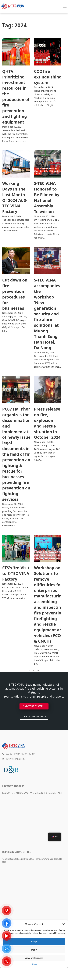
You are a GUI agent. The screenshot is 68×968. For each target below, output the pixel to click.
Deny (34, 949)
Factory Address (13, 786)
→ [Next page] (38, 670)
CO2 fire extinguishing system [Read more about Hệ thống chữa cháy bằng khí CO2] (48, 76)
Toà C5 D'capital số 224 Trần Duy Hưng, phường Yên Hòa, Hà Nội (32, 860)
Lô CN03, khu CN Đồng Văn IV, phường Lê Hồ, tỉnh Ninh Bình (32, 793)
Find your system (33, 706)
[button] (63, 924)
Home (34, 964)
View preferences (34, 957)
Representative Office (16, 852)
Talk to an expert (34, 716)
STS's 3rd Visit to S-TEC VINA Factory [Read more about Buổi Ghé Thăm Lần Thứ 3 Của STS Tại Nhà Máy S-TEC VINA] (15, 573)
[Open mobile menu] (65, 6)
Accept (33, 941)
